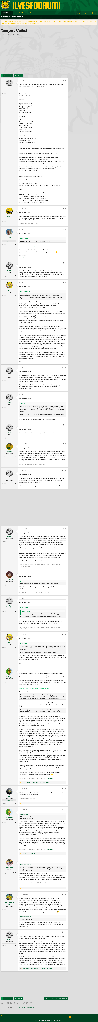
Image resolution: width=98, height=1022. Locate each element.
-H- (4, 35)
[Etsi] (94, 13)
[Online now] (9, 866)
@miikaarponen (27, 257)
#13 (65, 598)
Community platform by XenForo (49, 1020)
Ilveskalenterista (50, 778)
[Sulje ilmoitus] (95, 21)
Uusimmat (19, 13)
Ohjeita (59, 1017)
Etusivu (65, 1017)
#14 (65, 634)
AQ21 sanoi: (23, 814)
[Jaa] (63, 80)
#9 (65, 444)
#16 (65, 789)
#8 (65, 425)
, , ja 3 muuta (37, 968)
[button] (25, 13)
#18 (65, 860)
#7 (65, 394)
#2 (65, 208)
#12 (65, 572)
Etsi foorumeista (17, 17)
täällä (10, 23)
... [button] (9, 76)
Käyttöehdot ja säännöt (35, 1017)
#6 (65, 368)
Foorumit (6, 13)
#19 (65, 894)
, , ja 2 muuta (35, 782)
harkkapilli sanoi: (24, 864)
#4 (65, 263)
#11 (65, 529)
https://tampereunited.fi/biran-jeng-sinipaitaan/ (34, 688)
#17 (65, 809)
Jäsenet (32, 13)
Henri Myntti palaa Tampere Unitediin (31, 246)
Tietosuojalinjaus (49, 1017)
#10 (65, 470)
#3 (65, 229)
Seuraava (18, 76)
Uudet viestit (5, 17)
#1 (65, 80)
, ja (28, 853)
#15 (65, 669)
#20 (65, 932)
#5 (65, 282)
